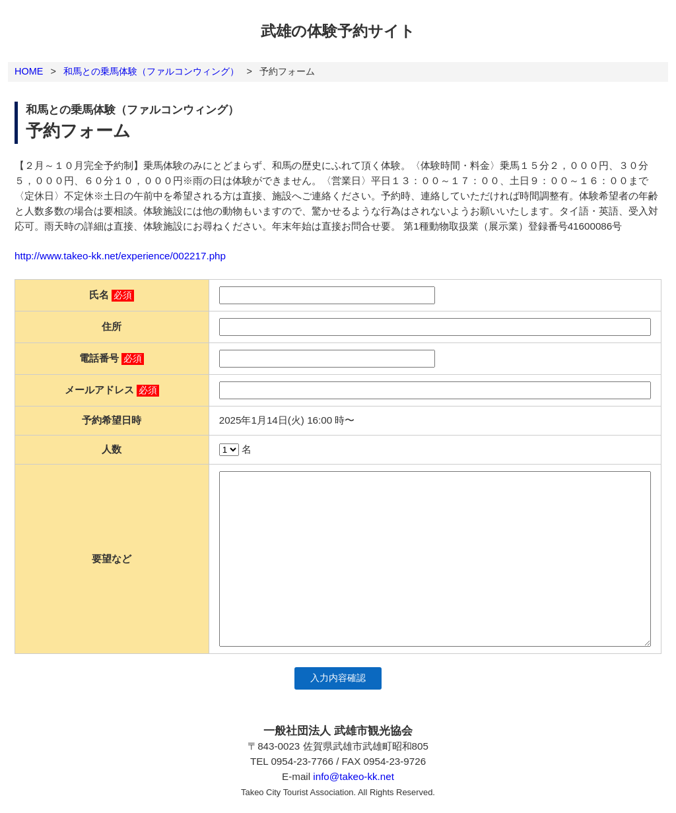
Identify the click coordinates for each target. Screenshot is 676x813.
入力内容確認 (338, 678)
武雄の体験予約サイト (338, 31)
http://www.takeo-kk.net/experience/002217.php (120, 255)
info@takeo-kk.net (353, 776)
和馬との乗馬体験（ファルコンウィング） (151, 71)
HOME (29, 71)
